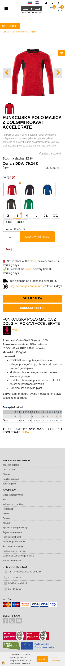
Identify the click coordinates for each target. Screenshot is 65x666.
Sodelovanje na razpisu (14, 551)
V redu (42, 659)
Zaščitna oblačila (20, 32)
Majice (34, 32)
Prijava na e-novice (12, 532)
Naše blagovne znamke (14, 541)
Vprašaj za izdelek (50, 153)
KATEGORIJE (10, 26)
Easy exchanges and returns (26, 286)
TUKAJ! (26, 432)
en (38, 3)
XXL (55, 215)
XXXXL (21, 222)
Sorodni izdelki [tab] (32, 308)
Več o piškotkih (56, 659)
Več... (15, 330)
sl (31, 3)
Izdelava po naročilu (13, 504)
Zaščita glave (9, 483)
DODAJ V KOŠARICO (37, 236)
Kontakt (6, 523)
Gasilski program (11, 479)
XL (46, 215)
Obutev (6, 474)
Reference (8, 509)
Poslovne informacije (13, 546)
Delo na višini (9, 469)
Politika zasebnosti (12, 537)
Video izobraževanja (13, 494)
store (33, 261)
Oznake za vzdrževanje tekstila (18, 555)
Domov (6, 32)
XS (8, 215)
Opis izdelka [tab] (32, 298)
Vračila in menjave (12, 560)
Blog (5, 499)
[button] (58, 73)
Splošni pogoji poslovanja (15, 527)
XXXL (8, 222)
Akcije (6, 513)
